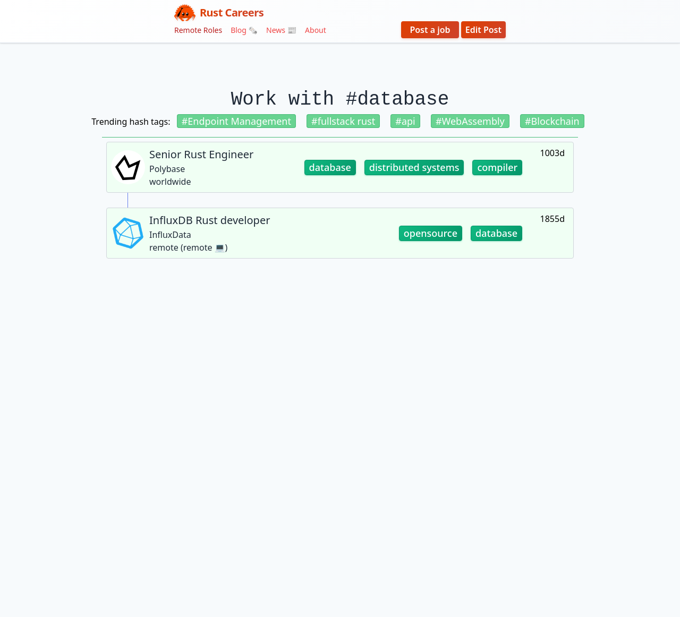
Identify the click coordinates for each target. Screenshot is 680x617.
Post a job (430, 30)
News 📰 (281, 30)
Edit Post (483, 30)
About (315, 30)
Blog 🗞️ (244, 30)
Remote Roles (198, 30)
